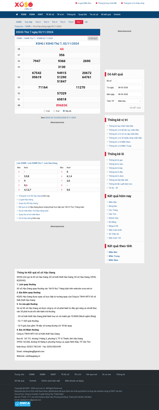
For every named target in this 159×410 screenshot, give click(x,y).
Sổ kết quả (106, 14)
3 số (56, 111)
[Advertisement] (54, 141)
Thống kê (71, 14)
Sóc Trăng (113, 210)
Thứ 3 (46, 22)
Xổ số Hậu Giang (26, 218)
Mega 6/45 (113, 226)
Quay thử (82, 14)
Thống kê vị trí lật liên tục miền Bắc (124, 130)
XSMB (23, 14)
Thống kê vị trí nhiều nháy (132, 3)
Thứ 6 (70, 22)
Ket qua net (91, 374)
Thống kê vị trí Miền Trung (120, 146)
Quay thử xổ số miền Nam (29, 214)
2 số (47, 111)
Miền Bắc (113, 202)
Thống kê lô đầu (116, 172)
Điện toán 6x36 (115, 230)
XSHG (39, 43)
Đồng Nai (113, 206)
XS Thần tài (114, 234)
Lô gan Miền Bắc (83, 3)
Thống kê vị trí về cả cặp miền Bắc (124, 134)
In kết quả (93, 38)
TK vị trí (60, 14)
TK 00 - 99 (113, 188)
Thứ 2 (38, 22)
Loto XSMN (21, 163)
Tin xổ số (94, 14)
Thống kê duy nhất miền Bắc (121, 126)
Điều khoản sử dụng (74, 381)
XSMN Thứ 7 (29, 38)
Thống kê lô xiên (116, 164)
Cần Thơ (112, 214)
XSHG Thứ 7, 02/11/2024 (62, 43)
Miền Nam (113, 260)
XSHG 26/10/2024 (53, 118)
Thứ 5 (62, 22)
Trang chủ (19, 26)
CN (86, 22)
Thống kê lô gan (116, 160)
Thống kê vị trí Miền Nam (119, 142)
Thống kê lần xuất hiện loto (120, 184)
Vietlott (117, 14)
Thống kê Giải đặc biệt (118, 180)
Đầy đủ (67, 111)
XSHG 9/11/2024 (69, 118)
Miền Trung (114, 256)
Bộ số (109, 81)
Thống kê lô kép (116, 168)
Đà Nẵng (112, 222)
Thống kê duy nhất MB (106, 3)
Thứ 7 (79, 22)
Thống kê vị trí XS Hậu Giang (30, 196)
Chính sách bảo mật (50, 381)
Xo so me (106, 374)
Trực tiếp (28, 22)
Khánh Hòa (113, 218)
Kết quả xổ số (24, 207)
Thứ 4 (54, 22)
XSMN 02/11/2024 (45, 38)
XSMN (32, 14)
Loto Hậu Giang (50, 163)
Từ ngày (110, 87)
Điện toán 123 (115, 238)
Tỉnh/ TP (110, 101)
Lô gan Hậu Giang (26, 200)
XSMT (40, 14)
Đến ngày (110, 94)
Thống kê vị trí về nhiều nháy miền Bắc (125, 138)
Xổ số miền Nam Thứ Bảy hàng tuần (33, 211)
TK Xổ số (50, 14)
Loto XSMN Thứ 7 (35, 163)
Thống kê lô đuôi (116, 176)
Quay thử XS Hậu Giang (28, 203)
